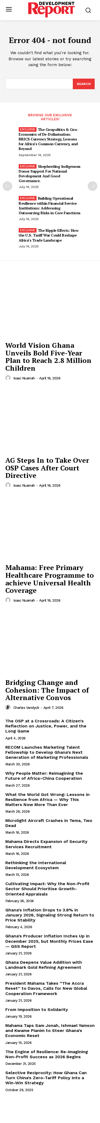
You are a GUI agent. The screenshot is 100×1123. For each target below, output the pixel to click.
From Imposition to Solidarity (36, 1009)
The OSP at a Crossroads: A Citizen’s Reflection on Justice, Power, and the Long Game (45, 726)
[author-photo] (8, 378)
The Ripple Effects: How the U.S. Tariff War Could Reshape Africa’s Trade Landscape (48, 235)
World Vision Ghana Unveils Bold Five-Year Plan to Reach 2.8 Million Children (48, 356)
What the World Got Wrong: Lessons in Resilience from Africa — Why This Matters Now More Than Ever (47, 799)
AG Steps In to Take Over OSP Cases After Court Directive (47, 468)
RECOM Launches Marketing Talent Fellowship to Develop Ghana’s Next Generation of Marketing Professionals (46, 752)
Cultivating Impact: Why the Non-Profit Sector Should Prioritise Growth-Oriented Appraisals (47, 888)
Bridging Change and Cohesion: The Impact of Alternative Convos (47, 690)
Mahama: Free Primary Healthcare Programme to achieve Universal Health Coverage (49, 579)
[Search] (84, 84)
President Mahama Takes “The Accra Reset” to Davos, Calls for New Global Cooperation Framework (46, 988)
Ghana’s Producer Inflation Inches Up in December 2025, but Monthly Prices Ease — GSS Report (49, 941)
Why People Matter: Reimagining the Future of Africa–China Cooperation (44, 776)
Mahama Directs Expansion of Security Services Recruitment (46, 844)
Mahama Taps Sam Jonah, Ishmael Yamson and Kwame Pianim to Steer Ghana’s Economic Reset (50, 1030)
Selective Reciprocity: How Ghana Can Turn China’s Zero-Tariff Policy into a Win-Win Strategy (46, 1077)
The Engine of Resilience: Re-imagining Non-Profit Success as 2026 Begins (46, 1054)
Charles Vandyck (26, 708)
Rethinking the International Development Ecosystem (35, 865)
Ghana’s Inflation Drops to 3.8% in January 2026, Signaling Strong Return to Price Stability (49, 915)
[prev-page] (7, 186)
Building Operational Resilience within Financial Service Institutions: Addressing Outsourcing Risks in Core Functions (50, 205)
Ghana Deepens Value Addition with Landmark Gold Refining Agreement (43, 965)
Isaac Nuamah (24, 378)
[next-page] (92, 186)
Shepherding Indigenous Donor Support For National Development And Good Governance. (50, 173)
